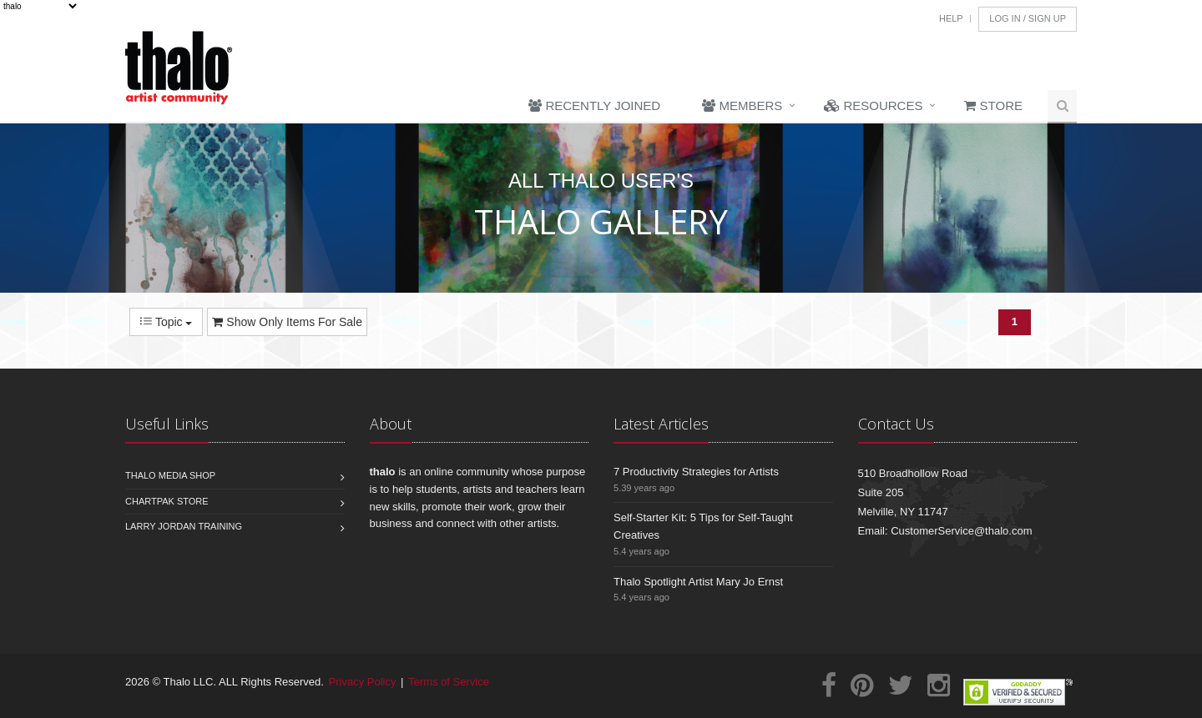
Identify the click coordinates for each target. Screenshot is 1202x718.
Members (742, 105)
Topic (166, 322)
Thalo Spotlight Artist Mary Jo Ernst (698, 581)
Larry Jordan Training (183, 526)
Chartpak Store (167, 501)
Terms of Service (448, 681)
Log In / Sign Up (1027, 18)
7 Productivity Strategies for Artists (696, 471)
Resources (873, 105)
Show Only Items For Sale (287, 322)
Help (951, 18)
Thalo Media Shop (170, 475)
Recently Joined (594, 105)
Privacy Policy (362, 681)
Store (993, 105)
